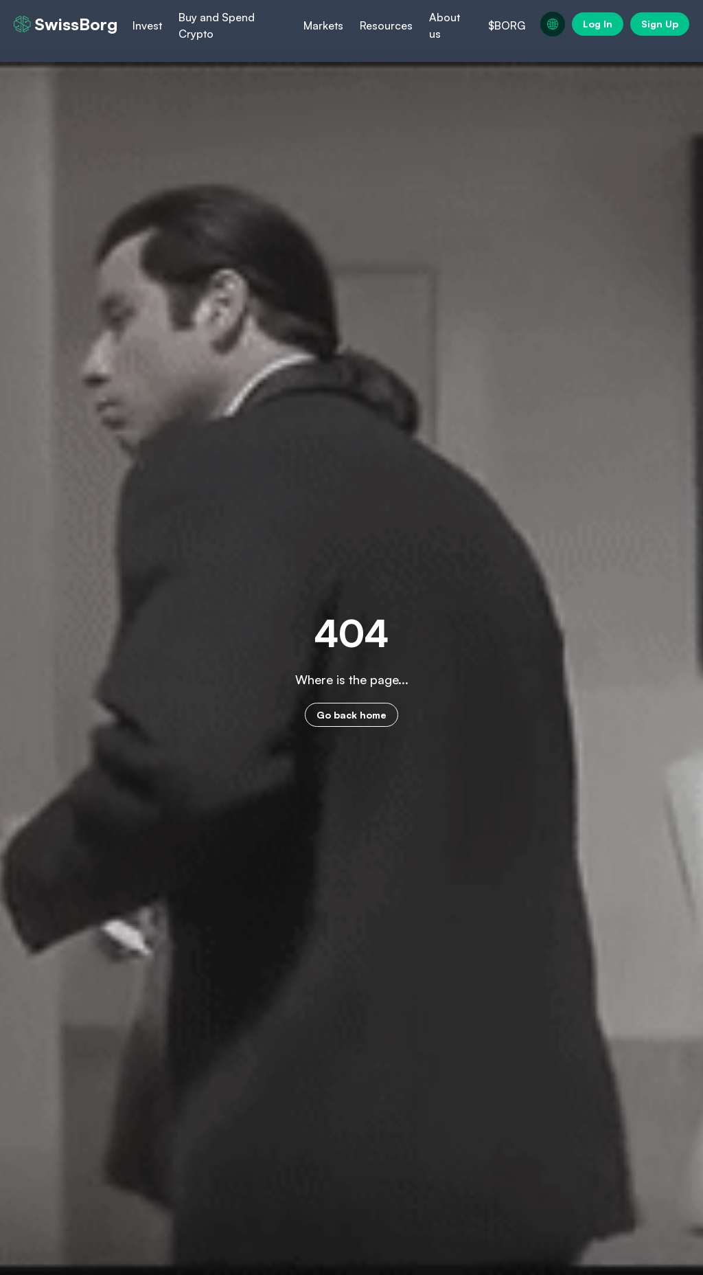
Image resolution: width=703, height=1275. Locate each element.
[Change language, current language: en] (552, 24)
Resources (386, 25)
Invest (147, 25)
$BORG (506, 25)
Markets (323, 25)
